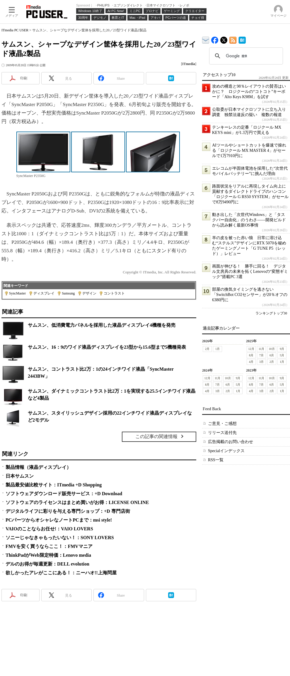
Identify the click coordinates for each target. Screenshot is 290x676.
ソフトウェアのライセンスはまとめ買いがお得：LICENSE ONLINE (77, 502)
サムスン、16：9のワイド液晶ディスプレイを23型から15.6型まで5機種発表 (107, 347)
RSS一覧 (216, 460)
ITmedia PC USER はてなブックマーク (242, 39)
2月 (207, 348)
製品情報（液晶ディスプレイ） (38, 467)
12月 (251, 348)
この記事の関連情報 (156, 436)
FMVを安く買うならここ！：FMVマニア (49, 546)
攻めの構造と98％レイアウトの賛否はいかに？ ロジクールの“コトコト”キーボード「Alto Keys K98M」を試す (249, 91)
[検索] (245, 55)
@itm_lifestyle (224, 39)
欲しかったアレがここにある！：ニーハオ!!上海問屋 (61, 572)
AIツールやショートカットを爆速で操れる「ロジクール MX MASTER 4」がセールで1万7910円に (249, 150)
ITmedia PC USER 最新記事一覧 (233, 39)
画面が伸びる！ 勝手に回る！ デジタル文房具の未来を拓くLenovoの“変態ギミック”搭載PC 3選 (250, 271)
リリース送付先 (222, 432)
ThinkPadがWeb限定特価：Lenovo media (48, 555)
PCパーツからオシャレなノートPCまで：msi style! (59, 519)
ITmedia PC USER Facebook (215, 39)
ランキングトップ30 (271, 313)
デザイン (89, 293)
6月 (271, 355)
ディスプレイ (43, 293)
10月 (272, 348)
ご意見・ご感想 (222, 423)
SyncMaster (17, 293)
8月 (251, 355)
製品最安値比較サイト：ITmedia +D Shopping (54, 484)
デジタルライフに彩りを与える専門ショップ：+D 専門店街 (68, 511)
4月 (251, 361)
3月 (261, 361)
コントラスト (114, 293)
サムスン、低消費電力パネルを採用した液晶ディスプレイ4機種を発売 (101, 325)
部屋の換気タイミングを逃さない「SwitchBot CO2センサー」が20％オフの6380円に (249, 294)
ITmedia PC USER (14, 30)
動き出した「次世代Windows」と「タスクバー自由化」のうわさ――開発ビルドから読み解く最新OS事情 (249, 219)
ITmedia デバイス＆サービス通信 (205, 39)
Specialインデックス (226, 451)
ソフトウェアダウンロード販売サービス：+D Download (64, 493)
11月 (262, 348)
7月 (261, 355)
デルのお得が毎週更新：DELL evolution (47, 563)
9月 (282, 348)
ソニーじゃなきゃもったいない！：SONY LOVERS (60, 537)
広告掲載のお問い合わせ (230, 442)
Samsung (68, 293)
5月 (282, 355)
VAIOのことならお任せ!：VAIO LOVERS (49, 528)
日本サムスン (20, 476)
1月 (217, 348)
